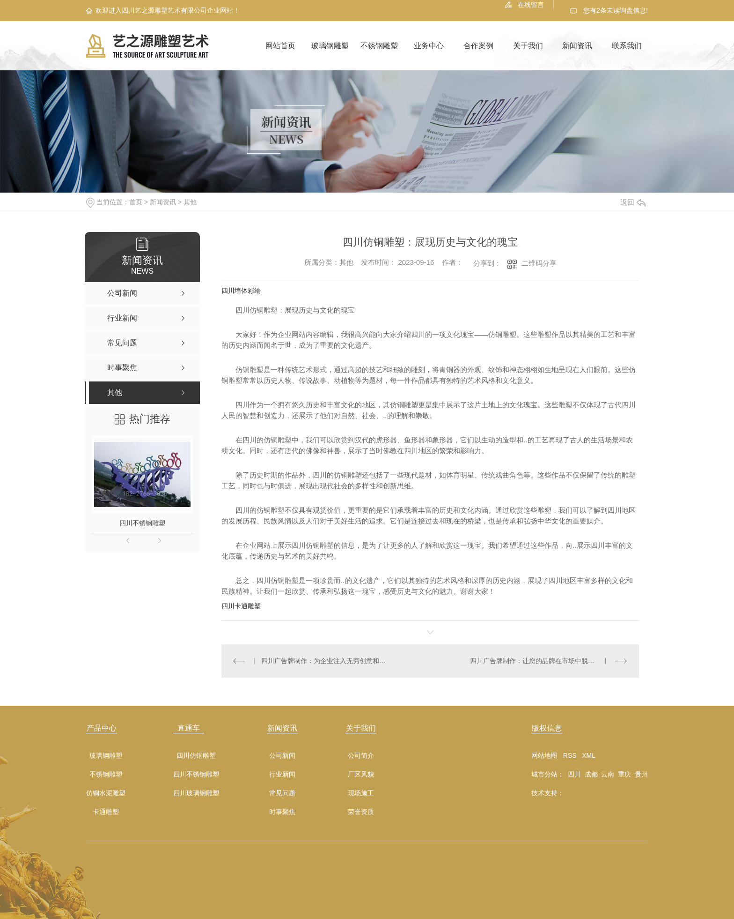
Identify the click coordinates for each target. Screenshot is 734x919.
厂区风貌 (361, 774)
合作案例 (478, 46)
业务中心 (429, 46)
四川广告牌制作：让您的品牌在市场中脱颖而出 (539, 661)
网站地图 (544, 755)
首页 (135, 202)
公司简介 (361, 755)
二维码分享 (539, 263)
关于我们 (528, 46)
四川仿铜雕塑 (196, 755)
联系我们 (627, 46)
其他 (190, 202)
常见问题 (282, 793)
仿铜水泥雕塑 (105, 793)
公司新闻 (282, 755)
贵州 (641, 774)
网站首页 (280, 46)
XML (588, 755)
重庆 (624, 774)
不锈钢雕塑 (379, 46)
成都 (591, 774)
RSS (570, 755)
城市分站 (544, 774)
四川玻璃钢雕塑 (196, 793)
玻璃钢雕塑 (330, 46)
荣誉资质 (361, 811)
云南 (607, 774)
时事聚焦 (282, 811)
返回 (633, 202)
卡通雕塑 (106, 811)
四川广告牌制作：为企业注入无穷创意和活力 (326, 661)
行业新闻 (282, 774)
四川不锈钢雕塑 (142, 523)
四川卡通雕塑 (241, 606)
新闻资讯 (577, 46)
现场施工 (361, 793)
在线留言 (531, 4)
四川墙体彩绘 (241, 290)
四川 (574, 774)
